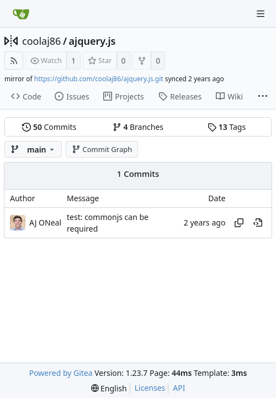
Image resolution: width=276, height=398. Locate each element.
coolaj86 (41, 40)
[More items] (263, 97)
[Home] (21, 14)
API (179, 388)
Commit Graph (102, 149)
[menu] (109, 388)
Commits (49, 127)
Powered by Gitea (61, 373)
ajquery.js (92, 40)
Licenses (150, 388)
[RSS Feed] (13, 60)
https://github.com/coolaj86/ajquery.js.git (98, 78)
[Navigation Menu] (260, 14)
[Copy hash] (239, 222)
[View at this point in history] (258, 222)
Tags (227, 127)
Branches (138, 127)
